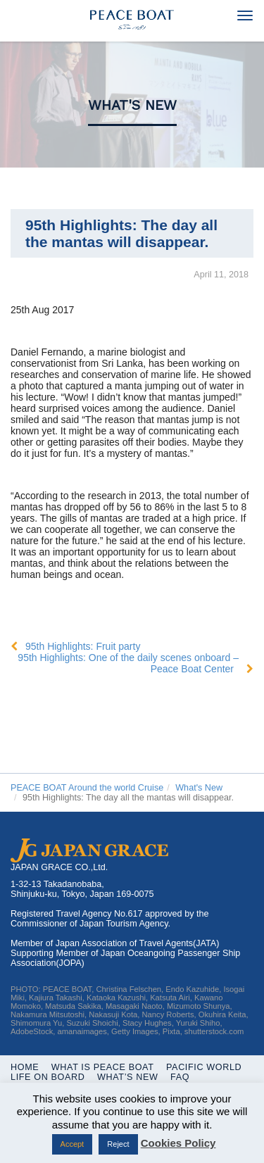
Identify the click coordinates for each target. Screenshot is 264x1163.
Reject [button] (118, 1144)
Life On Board (47, 1077)
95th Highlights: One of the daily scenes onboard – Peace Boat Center (128, 663)
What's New (132, 105)
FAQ (179, 1077)
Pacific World (203, 1067)
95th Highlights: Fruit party (82, 646)
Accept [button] (72, 1144)
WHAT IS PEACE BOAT (102, 1067)
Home (25, 1067)
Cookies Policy (178, 1143)
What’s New (127, 1077)
